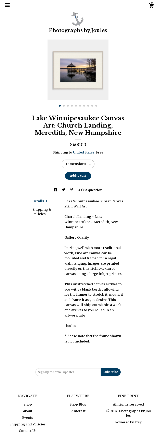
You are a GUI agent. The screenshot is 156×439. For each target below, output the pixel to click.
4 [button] (72, 106)
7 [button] (84, 106)
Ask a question (90, 190)
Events (27, 417)
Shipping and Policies (28, 424)
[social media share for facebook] (56, 190)
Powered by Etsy (128, 422)
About (27, 411)
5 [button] (76, 106)
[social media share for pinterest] (72, 190)
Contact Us (28, 431)
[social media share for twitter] (64, 190)
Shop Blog (78, 404)
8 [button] (88, 106)
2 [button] (64, 106)
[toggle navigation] (7, 5)
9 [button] (92, 106)
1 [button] (60, 106)
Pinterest (78, 411)
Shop (28, 404)
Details (40, 201)
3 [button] (68, 106)
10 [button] (96, 106)
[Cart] (151, 6)
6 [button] (80, 106)
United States (83, 152)
